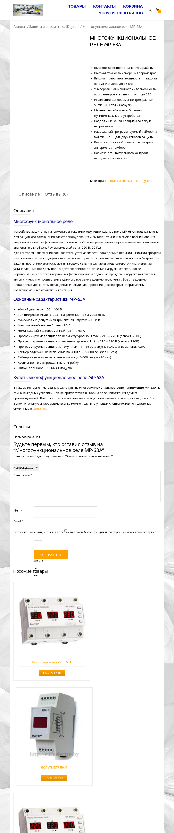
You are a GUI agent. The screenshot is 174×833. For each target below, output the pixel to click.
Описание (29, 194)
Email (18, 521)
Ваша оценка (23, 468)
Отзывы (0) (56, 194)
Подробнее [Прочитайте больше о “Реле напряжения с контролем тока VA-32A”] (124, 765)
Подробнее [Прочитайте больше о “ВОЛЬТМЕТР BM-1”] (124, 666)
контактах (40, 409)
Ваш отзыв (23, 475)
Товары (74, 6)
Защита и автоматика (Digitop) (54, 26)
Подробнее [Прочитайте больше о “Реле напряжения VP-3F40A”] (48, 765)
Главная (19, 26)
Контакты (103, 6)
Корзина (132, 6)
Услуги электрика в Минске (56, 822)
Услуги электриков (120, 11)
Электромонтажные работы (116, 822)
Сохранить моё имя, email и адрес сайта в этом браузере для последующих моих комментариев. (85, 532)
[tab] (29, 194)
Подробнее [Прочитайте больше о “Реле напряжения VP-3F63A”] (48, 666)
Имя (18, 510)
